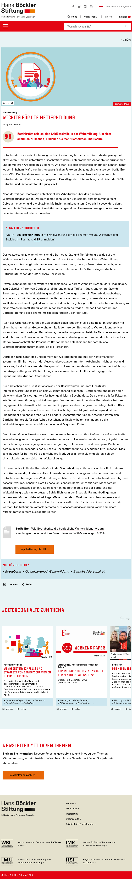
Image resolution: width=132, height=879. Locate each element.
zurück (127, 39)
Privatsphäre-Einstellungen (80, 824)
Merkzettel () (91, 16)
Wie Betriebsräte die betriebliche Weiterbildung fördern (67, 528)
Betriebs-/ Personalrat (88, 571)
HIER (37, 239)
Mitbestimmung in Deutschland (75, 703)
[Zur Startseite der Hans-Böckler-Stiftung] (18, 16)
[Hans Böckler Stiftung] (18, 815)
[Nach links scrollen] (121, 618)
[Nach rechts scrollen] (128, 618)
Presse (108, 16)
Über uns (72, 16)
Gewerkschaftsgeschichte (18, 700)
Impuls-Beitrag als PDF (33, 550)
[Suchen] (127, 26)
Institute (123, 16)
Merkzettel (71, 808)
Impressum (72, 813)
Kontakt (70, 803)
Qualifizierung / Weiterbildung (47, 571)
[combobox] (93, 26)
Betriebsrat (13, 571)
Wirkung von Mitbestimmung (74, 700)
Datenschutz (72, 819)
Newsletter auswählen (22, 775)
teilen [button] (27, 584)
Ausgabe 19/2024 (12, 124)
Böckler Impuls (122, 104)
